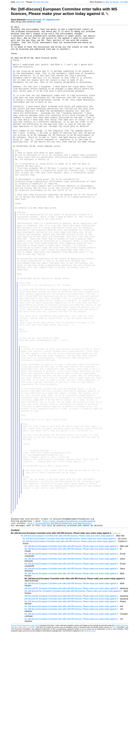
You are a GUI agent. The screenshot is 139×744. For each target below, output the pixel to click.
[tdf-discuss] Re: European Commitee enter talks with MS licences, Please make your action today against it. (71, 700)
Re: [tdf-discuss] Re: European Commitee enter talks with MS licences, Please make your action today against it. (73, 702)
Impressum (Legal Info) (30, 737)
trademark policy (89, 742)
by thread (114, 2)
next (22, 2)
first (34, 2)
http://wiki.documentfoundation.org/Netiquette (69, 631)
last (46, 2)
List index (124, 2)
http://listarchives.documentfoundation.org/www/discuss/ (59, 634)
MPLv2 (112, 738)
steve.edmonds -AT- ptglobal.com (42, 20)
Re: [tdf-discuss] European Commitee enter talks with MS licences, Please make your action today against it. (64, 11)
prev (18, 2)
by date (106, 2)
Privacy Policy (16, 737)
